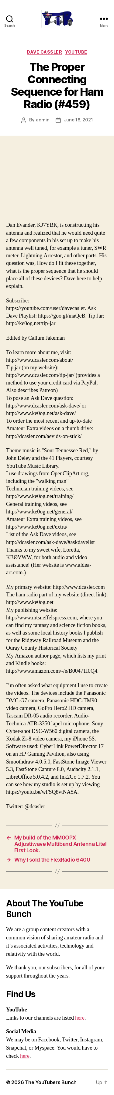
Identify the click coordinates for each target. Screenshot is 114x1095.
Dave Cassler (44, 51)
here (80, 1017)
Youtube (76, 51)
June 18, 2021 (78, 120)
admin (43, 120)
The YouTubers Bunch (51, 1082)
